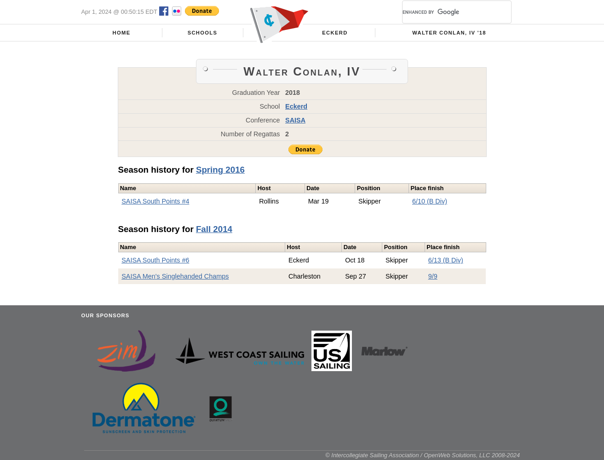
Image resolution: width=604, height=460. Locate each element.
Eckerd (334, 32)
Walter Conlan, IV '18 (449, 32)
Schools (203, 32)
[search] (446, 11)
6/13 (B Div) (445, 260)
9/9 (432, 276)
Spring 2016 (220, 170)
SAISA (295, 120)
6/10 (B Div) (429, 201)
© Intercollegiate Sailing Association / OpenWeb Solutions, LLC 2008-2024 (422, 455)
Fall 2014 (214, 229)
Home (122, 32)
